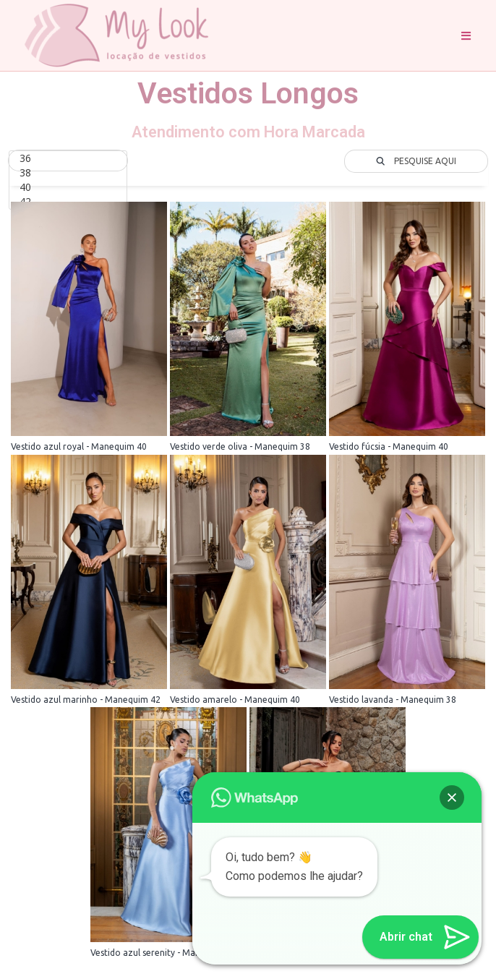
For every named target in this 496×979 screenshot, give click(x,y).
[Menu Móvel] (466, 35)
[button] (452, 797)
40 (68, 187)
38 (68, 173)
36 (68, 158)
